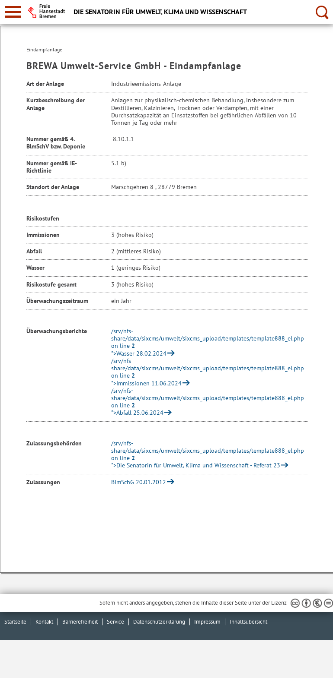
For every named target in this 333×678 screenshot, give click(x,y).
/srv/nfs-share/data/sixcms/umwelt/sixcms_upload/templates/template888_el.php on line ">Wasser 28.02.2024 (207, 342)
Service (115, 621)
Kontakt (44, 621)
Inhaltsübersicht (248, 621)
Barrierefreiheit (80, 621)
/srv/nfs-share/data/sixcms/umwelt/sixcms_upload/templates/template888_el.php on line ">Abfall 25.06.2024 (207, 402)
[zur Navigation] (13, 12)
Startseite (15, 621)
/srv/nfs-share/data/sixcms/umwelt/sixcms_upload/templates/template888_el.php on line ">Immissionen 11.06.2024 (207, 372)
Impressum (207, 621)
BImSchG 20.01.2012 (138, 482)
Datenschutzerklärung (159, 621)
